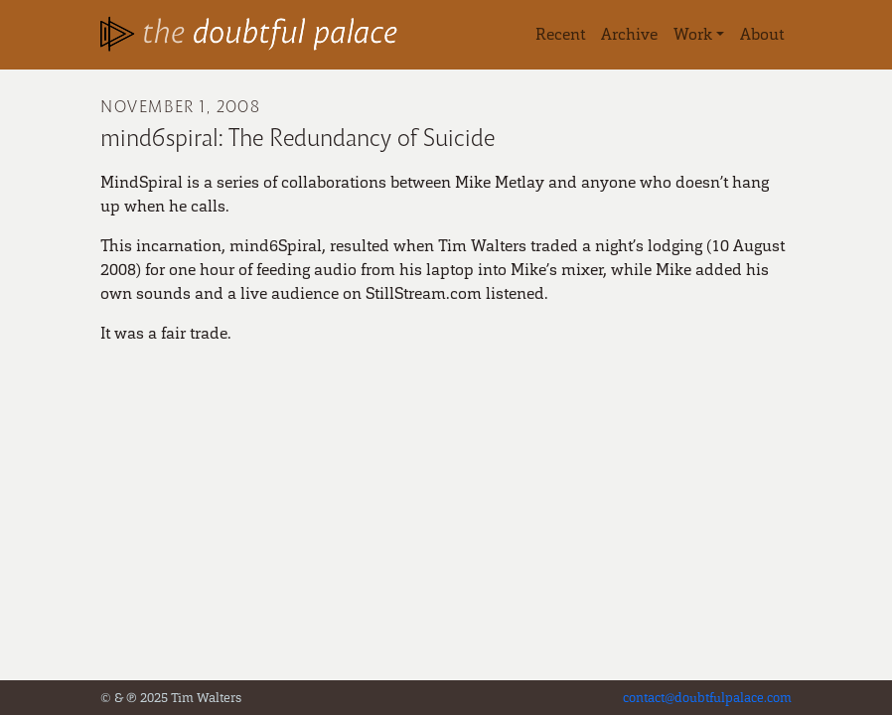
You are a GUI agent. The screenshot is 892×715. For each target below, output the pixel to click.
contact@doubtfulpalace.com (707, 697)
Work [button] (692, 34)
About (762, 34)
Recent (560, 34)
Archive (629, 34)
